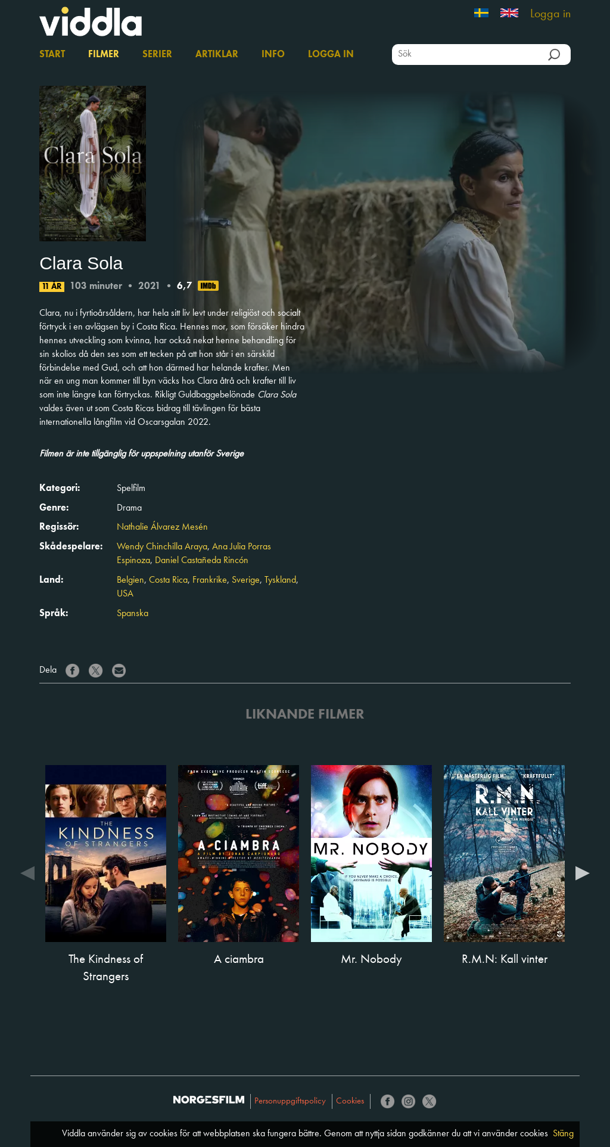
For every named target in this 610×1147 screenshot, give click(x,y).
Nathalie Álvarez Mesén (162, 527)
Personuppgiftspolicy (290, 1101)
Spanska (132, 613)
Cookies (350, 1101)
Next (583, 872)
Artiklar (216, 55)
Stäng (563, 1134)
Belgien (130, 580)
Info (273, 55)
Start (52, 55)
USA (125, 594)
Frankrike (209, 580)
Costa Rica (168, 580)
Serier (157, 55)
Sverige (246, 580)
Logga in (550, 14)
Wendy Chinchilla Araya (162, 547)
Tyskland (280, 580)
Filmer (103, 55)
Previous (27, 872)
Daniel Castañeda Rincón (201, 560)
